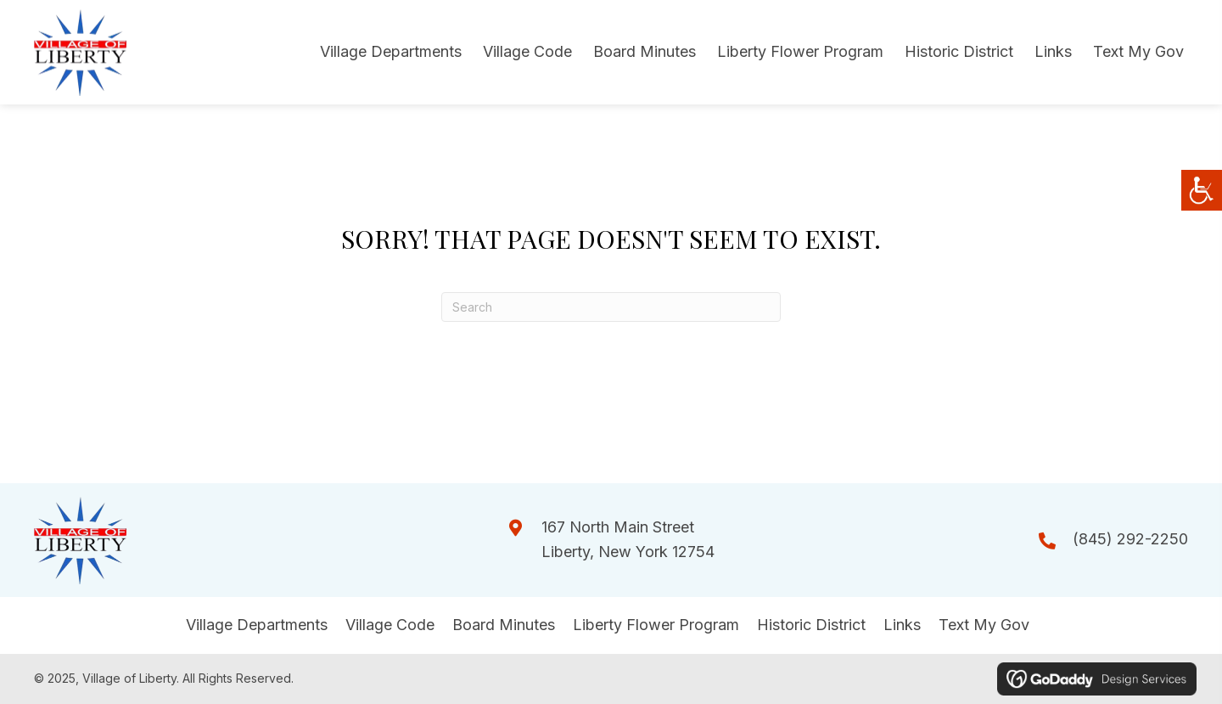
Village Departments (257, 625)
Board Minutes (503, 625)
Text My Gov (984, 625)
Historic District (811, 625)
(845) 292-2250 (1130, 539)
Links (902, 625)
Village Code (389, 625)
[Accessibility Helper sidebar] (1201, 190)
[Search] (611, 307)
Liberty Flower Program (656, 625)
